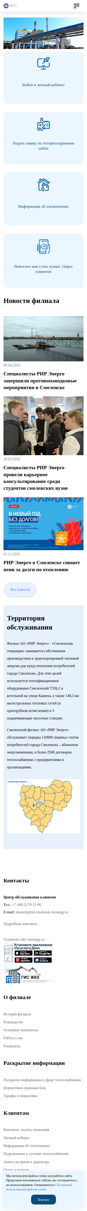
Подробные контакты (20, 924)
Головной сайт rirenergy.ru (24, 939)
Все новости (20, 589)
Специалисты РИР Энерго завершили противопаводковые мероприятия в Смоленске (40, 380)
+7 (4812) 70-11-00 (26, 905)
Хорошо (43, 1199)
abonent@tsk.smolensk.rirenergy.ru (42, 912)
